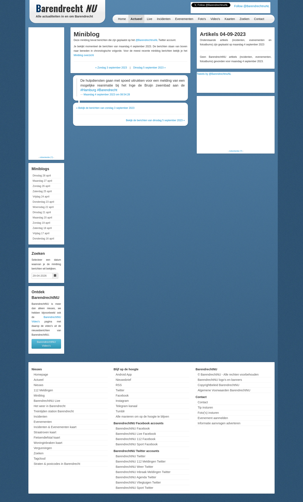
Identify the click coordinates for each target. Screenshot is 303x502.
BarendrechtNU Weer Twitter (134, 466)
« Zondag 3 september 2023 (111, 67)
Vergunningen (43, 448)
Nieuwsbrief (123, 379)
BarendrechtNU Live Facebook (136, 433)
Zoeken (245, 19)
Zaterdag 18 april (42, 228)
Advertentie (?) (46, 157)
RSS (119, 385)
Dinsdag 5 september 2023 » (149, 67)
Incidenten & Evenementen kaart (55, 427)
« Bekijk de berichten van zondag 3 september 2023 (105, 107)
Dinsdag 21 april (42, 212)
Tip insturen (205, 407)
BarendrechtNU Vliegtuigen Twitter (138, 482)
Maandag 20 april (42, 217)
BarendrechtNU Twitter (130, 456)
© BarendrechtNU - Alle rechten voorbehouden (228, 374)
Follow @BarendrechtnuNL (252, 6)
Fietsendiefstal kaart (47, 437)
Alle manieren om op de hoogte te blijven (142, 416)
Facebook (122, 395)
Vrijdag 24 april (41, 196)
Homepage (41, 374)
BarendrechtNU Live (47, 400)
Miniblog (39, 395)
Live (149, 19)
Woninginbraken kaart (48, 442)
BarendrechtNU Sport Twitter (134, 487)
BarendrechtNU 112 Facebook (135, 439)
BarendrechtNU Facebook (133, 428)
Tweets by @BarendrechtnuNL (214, 73)
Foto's (202, 19)
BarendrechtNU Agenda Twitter (136, 477)
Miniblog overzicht (84, 55)
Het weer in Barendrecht (49, 406)
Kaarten (230, 19)
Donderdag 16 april (43, 238)
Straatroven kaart (45, 432)
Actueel (136, 19)
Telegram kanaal (126, 406)
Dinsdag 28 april (42, 175)
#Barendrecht (107, 90)
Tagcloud (39, 458)
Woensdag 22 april (43, 207)
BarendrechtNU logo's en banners (220, 379)
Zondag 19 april (41, 222)
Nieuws (38, 385)
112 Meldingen (43, 390)
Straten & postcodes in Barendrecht (57, 463)
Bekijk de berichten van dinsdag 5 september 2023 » (155, 120)
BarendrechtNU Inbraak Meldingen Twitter (143, 472)
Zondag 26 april (41, 186)
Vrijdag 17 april (41, 233)
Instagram (122, 400)
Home (122, 19)
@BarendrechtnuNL (147, 40)
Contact (259, 19)
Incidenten (164, 19)
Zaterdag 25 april (42, 191)
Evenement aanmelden (213, 418)
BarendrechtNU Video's (46, 343)
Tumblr (120, 411)
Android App (124, 374)
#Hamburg (88, 90)
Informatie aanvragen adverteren (219, 423)
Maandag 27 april (42, 180)
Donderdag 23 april (43, 201)
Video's (215, 19)
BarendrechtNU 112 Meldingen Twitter (141, 461)
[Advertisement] (46, 91)
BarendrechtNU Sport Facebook (137, 444)
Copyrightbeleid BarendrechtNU (218, 385)
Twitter (120, 390)
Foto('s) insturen (208, 412)
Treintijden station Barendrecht (54, 411)
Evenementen (184, 19)
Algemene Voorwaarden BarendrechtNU (224, 390)
